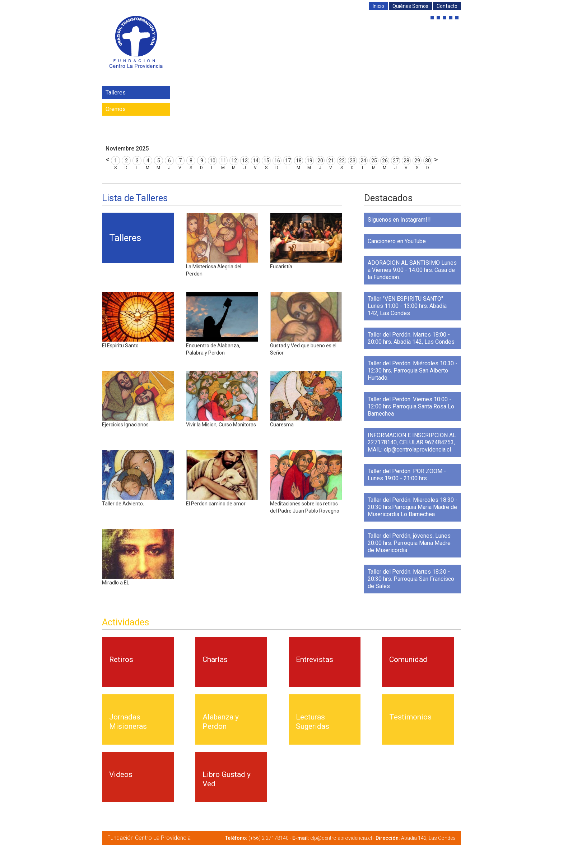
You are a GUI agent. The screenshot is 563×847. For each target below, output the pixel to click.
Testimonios (410, 717)
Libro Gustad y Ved (227, 779)
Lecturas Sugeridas (312, 722)
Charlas (215, 659)
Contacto (447, 6)
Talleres (116, 92)
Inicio (378, 6)
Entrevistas (314, 659)
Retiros (121, 659)
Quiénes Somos (410, 6)
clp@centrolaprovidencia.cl (341, 838)
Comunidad (408, 659)
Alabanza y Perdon (221, 722)
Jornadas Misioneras (128, 722)
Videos (120, 774)
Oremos (116, 109)
